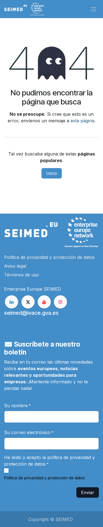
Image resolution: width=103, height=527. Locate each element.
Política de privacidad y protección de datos (44, 477)
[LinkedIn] (11, 301)
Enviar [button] (87, 492)
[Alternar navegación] (93, 9)
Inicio (51, 173)
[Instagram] (60, 301)
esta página (82, 120)
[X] (28, 301)
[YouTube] (44, 301)
